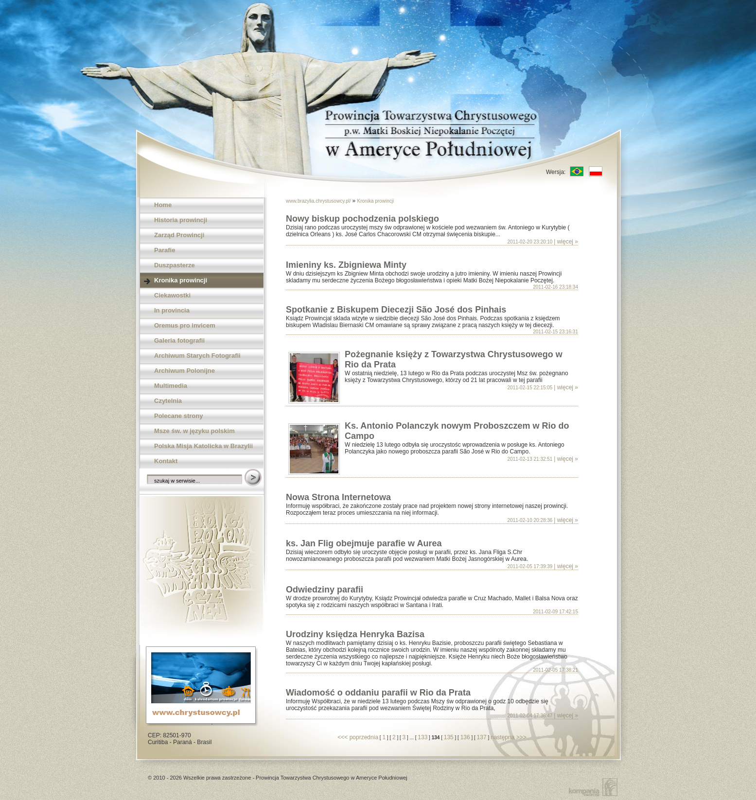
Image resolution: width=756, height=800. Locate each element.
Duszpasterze (174, 265)
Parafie (164, 250)
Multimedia (170, 385)
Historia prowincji (180, 220)
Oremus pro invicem (184, 325)
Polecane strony (178, 415)
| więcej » (566, 241)
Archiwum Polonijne (184, 370)
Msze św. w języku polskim (194, 431)
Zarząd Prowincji (179, 235)
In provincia (172, 310)
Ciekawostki (172, 295)
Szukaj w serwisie (254, 478)
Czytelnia (168, 400)
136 (465, 737)
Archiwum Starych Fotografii (197, 355)
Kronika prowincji (180, 280)
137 (482, 737)
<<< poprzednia (357, 737)
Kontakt (165, 461)
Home (163, 205)
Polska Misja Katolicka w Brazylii (203, 446)
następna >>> (509, 737)
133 (422, 737)
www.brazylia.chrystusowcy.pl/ (319, 201)
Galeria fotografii (179, 340)
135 (449, 737)
